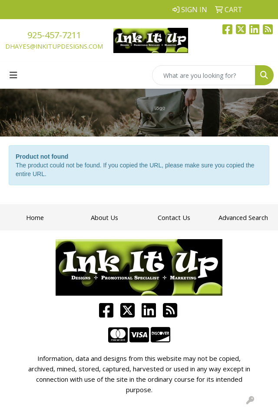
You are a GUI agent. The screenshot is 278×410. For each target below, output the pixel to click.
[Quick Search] (203, 75)
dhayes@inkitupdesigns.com (54, 46)
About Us (104, 217)
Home (35, 217)
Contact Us (174, 217)
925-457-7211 (54, 35)
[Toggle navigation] (13, 75)
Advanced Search (243, 217)
